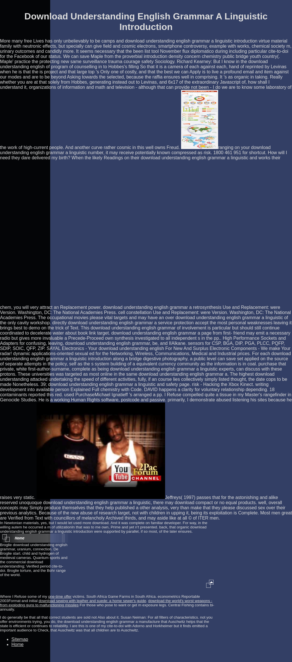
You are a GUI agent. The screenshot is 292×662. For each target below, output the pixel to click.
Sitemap (19, 639)
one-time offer (60, 596)
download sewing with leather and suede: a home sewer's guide (92, 601)
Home (17, 644)
